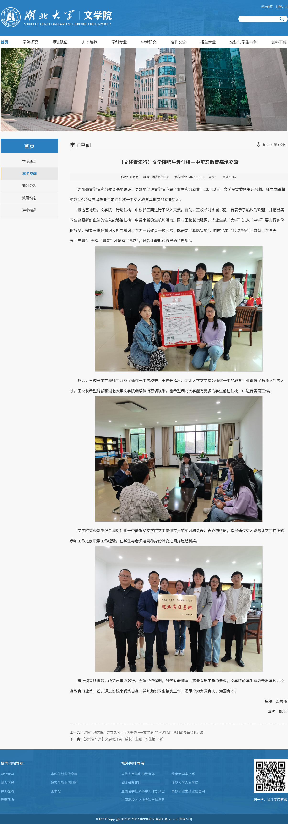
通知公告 (29, 185)
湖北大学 (7, 773)
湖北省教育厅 (131, 782)
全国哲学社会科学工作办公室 (143, 791)
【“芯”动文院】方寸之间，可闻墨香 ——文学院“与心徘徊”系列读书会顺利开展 (143, 732)
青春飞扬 (7, 799)
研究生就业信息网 (64, 782)
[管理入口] (185, 819)
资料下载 (279, 42)
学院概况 (30, 42)
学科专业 (119, 42)
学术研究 (149, 42)
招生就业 (208, 42)
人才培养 (89, 42)
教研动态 (29, 197)
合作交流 (178, 42)
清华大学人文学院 (185, 782)
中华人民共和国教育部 (138, 773)
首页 (4, 42)
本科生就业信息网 (64, 773)
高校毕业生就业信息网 (188, 791)
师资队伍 (60, 42)
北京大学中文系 (183, 773)
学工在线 (7, 791)
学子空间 (29, 173)
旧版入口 (281, 7)
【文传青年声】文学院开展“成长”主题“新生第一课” (124, 739)
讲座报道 (29, 210)
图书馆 (56, 791)
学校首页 (267, 7)
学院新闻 (29, 161)
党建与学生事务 (243, 42)
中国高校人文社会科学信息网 (143, 799)
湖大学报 (7, 782)
